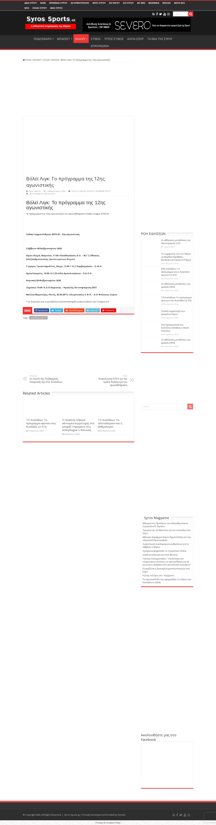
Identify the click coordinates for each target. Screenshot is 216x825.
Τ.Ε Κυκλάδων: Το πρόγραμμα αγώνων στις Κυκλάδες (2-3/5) (41, 423)
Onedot (121, 814)
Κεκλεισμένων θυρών (62, 259)
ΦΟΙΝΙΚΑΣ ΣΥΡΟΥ (58, 3)
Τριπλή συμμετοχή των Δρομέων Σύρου (173, 313)
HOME (27, 38)
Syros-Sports (35, 191)
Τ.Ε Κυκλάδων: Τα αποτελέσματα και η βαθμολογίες (110, 423)
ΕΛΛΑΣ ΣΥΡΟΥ (40, 8)
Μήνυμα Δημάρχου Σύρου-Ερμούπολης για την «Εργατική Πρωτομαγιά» (167, 539)
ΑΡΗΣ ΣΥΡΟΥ (99, 3)
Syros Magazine (156, 517)
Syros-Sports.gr (72, 814)
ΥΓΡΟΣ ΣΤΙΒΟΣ (114, 39)
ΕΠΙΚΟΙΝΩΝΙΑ (100, 46)
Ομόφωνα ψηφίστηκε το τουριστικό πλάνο (164, 550)
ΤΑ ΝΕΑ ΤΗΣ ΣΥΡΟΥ (159, 39)
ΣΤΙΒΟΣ (96, 39)
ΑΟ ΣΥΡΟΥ (128, 3)
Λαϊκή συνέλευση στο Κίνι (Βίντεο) (160, 554)
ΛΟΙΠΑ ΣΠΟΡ (135, 39)
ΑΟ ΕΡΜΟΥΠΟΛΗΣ (80, 3)
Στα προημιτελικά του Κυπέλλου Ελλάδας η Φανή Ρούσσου (175, 327)
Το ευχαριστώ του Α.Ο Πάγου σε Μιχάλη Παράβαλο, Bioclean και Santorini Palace (176, 256)
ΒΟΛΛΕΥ (80, 39)
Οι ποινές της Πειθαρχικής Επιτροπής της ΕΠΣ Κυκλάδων (47, 379)
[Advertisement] (78, 89)
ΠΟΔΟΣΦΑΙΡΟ (43, 39)
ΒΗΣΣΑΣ (167, 3)
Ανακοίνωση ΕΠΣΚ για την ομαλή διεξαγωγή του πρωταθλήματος (110, 381)
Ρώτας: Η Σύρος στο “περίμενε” (158, 575)
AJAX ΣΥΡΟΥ (30, 3)
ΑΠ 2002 (141, 3)
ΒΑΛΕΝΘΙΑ (153, 3)
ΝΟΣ (26, 8)
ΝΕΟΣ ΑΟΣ (179, 3)
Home (27, 59)
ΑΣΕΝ (43, 3)
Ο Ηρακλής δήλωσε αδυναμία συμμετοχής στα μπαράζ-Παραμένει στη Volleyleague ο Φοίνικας (78, 425)
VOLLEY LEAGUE (51, 59)
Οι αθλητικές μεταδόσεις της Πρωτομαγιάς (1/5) (176, 242)
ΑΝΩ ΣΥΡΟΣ (56, 8)
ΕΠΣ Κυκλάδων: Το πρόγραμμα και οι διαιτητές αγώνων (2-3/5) (175, 271)
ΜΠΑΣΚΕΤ (63, 39)
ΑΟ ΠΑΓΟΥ (114, 3)
